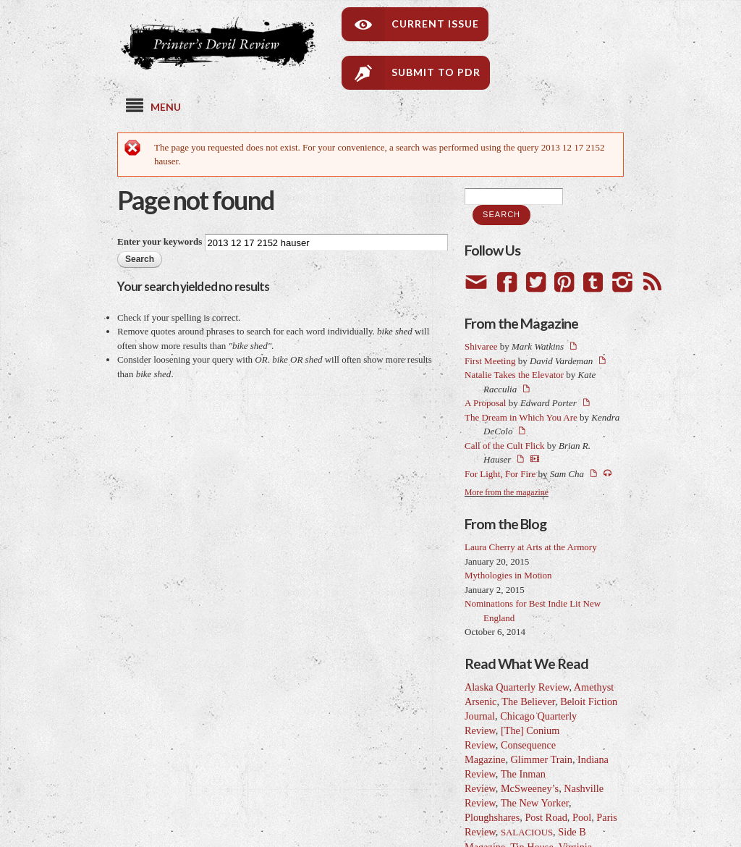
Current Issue (435, 23)
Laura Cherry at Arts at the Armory (531, 547)
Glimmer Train (541, 759)
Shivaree (481, 346)
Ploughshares (492, 817)
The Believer (528, 701)
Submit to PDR (435, 72)
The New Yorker (535, 803)
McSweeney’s (530, 788)
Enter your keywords (161, 241)
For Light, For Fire (500, 473)
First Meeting (490, 360)
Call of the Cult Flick (505, 445)
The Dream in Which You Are (521, 417)
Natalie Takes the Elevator (514, 374)
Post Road (546, 817)
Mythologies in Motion (508, 575)
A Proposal (485, 402)
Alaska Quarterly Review (517, 687)
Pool (581, 817)
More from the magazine (507, 492)
